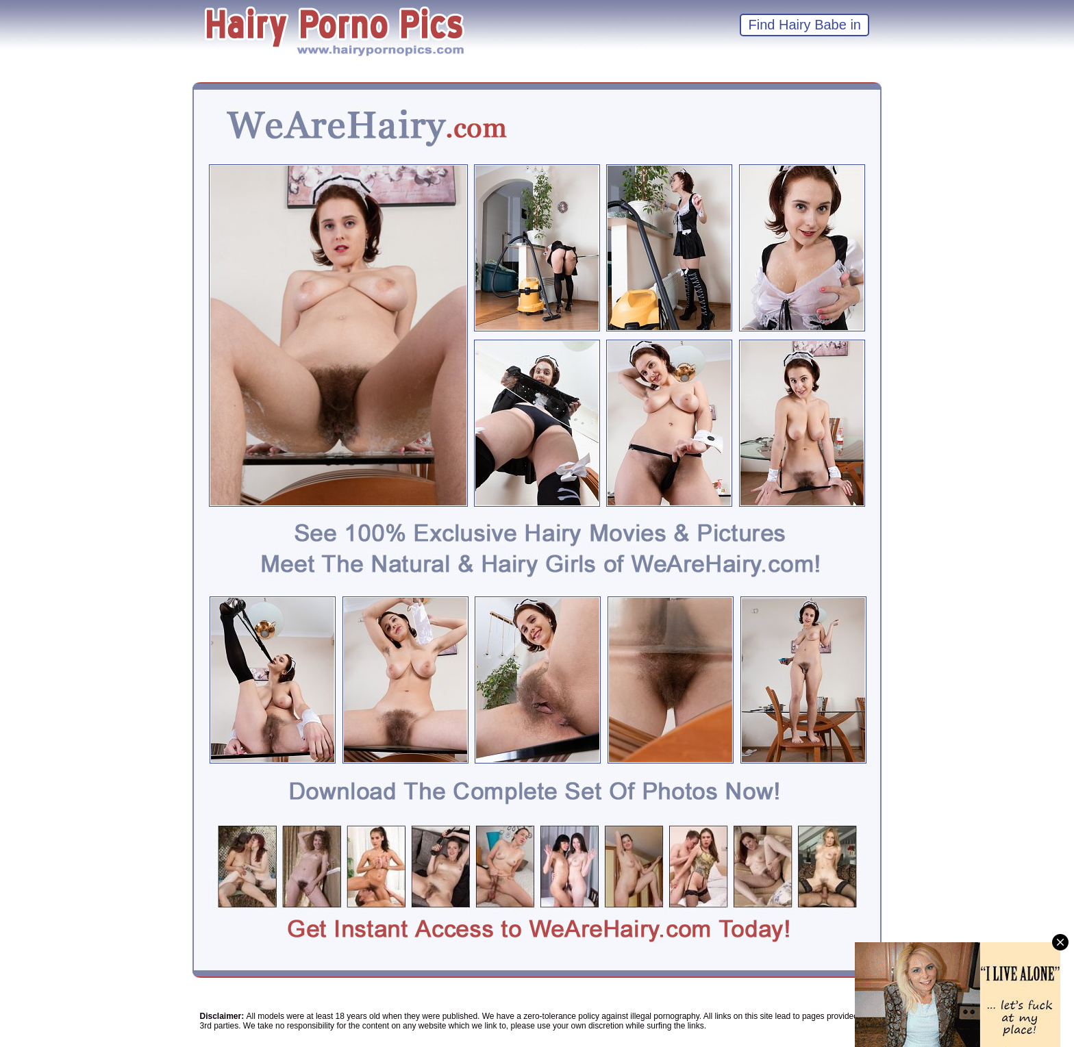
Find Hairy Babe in (804, 24)
